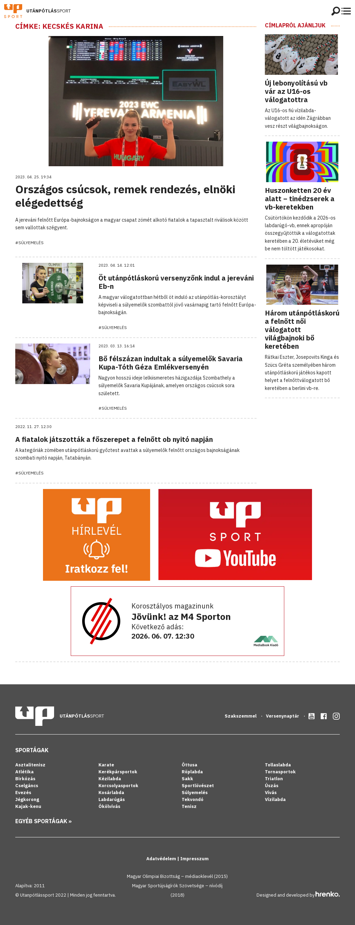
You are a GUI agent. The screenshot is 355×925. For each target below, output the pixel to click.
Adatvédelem (161, 859)
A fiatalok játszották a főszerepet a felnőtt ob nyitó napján (114, 439)
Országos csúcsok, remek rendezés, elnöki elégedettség (125, 196)
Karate (106, 765)
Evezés (23, 792)
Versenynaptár (283, 716)
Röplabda (192, 772)
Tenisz (189, 806)
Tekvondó (193, 799)
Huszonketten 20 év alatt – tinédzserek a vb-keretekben (300, 199)
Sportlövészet (198, 786)
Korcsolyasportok (118, 786)
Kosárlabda (111, 792)
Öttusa (189, 765)
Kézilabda (109, 779)
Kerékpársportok (117, 772)
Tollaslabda (278, 765)
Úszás (271, 786)
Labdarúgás (111, 799)
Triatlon (274, 779)
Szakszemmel (241, 716)
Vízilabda (275, 799)
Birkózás (25, 779)
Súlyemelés (195, 792)
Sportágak (32, 750)
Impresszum (194, 859)
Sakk (187, 779)
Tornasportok (280, 772)
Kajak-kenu (28, 806)
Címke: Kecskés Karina (59, 26)
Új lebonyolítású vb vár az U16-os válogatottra (296, 91)
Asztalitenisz (30, 765)
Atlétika (24, 772)
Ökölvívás (109, 806)
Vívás (271, 792)
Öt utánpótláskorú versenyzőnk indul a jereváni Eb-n (176, 282)
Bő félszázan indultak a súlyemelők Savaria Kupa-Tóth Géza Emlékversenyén (170, 363)
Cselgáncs (26, 786)
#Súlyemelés (29, 242)
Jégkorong (27, 799)
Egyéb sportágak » (43, 821)
